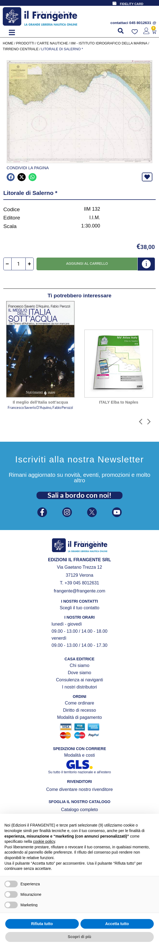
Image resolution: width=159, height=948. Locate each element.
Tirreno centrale (20, 49)
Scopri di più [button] (79, 936)
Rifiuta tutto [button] (42, 923)
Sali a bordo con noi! (79, 495)
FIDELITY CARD (131, 4)
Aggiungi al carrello (87, 263)
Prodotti (25, 43)
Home (8, 43)
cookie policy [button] (44, 841)
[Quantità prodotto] (18, 264)
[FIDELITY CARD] (114, 3)
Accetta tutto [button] (117, 923)
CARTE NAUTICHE (52, 43)
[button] (12, 32)
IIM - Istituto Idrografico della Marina (109, 43)
